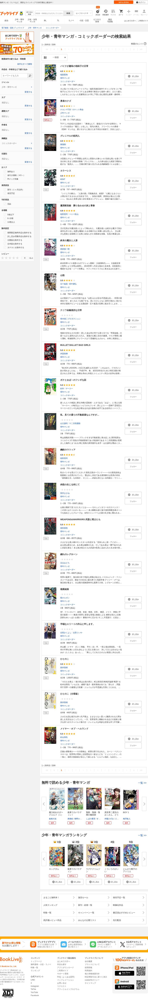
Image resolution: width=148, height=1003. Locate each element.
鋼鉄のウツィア (67, 449)
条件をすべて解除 (24, 64)
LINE (33, 980)
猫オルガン (65, 598)
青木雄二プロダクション (70, 319)
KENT (62, 179)
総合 (6, 20)
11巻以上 (9, 222)
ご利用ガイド (143, 21)
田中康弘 (73, 284)
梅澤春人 (126, 819)
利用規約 (88, 971)
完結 (7, 204)
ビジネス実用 (97, 20)
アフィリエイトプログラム (68, 989)
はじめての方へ (130, 21)
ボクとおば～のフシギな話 (73, 380)
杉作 (62, 388)
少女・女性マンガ (32, 20)
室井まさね (65, 493)
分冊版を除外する (13, 240)
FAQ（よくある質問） (66, 977)
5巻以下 (9, 214)
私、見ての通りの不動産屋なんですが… (79, 415)
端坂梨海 (64, 75)
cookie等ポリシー (92, 980)
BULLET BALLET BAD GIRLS (75, 345)
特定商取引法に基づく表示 (96, 977)
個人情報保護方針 (92, 974)
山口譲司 (64, 423)
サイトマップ (90, 983)
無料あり (9, 171)
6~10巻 (8, 218)
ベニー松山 (73, 214)
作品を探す (61, 964)
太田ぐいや (77, 633)
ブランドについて (92, 964)
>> (141, 49)
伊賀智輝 (64, 354)
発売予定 (9, 193)
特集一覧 (34, 967)
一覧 (142, 783)
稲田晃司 (64, 214)
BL (45, 20)
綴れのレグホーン (69, 554)
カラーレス (65, 170)
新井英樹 (64, 667)
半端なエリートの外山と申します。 (77, 624)
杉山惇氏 (64, 737)
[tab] (17, 87)
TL (58, 20)
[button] (94, 43)
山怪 (62, 275)
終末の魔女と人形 (69, 240)
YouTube (34, 992)
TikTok (33, 989)
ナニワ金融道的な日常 (71, 310)
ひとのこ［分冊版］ (70, 694)
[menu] (25, 258)
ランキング (35, 971)
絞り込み (30, 13)
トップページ (36, 961)
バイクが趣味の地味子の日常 (74, 66)
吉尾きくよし (65, 633)
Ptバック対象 (11, 179)
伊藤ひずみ (109, 819)
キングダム (54, 869)
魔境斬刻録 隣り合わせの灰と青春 (77, 205)
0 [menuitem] (24, 258)
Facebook (35, 995)
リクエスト (61, 986)
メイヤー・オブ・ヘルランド (74, 728)
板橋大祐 (52, 819)
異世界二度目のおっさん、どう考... (112, 814)
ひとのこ (64, 659)
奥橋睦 (70, 819)
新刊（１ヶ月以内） (14, 189)
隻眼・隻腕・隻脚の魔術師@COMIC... (93, 814)
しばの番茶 (90, 819)
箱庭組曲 (64, 589)
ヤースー (69, 388)
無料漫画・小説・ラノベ (41, 964)
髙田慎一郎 (65, 249)
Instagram (35, 986)
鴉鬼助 (63, 144)
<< (47, 49)
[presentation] (2, 257)
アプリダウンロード (65, 967)
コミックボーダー (67, 81)
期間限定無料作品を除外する (17, 232)
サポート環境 (62, 974)
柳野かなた (79, 819)
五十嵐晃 (64, 284)
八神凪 (118, 819)
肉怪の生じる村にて (70, 484)
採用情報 (88, 967)
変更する (28, 92)
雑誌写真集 (110, 20)
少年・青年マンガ (19, 20)
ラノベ (71, 20)
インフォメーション (65, 980)
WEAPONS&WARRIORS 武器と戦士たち (80, 519)
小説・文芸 (84, 20)
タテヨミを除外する (14, 247)
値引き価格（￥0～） (14, 175)
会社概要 (88, 961)
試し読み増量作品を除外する (17, 236)
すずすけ (100, 819)
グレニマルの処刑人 (70, 136)
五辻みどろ (65, 563)
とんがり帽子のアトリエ (130, 870)
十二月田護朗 (74, 423)
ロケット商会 (77, 109)
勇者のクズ (65, 101)
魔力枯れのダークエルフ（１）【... (56, 814)
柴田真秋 (64, 528)
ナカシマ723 (65, 109)
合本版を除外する (13, 243)
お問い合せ (61, 983)
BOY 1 (126, 812)
